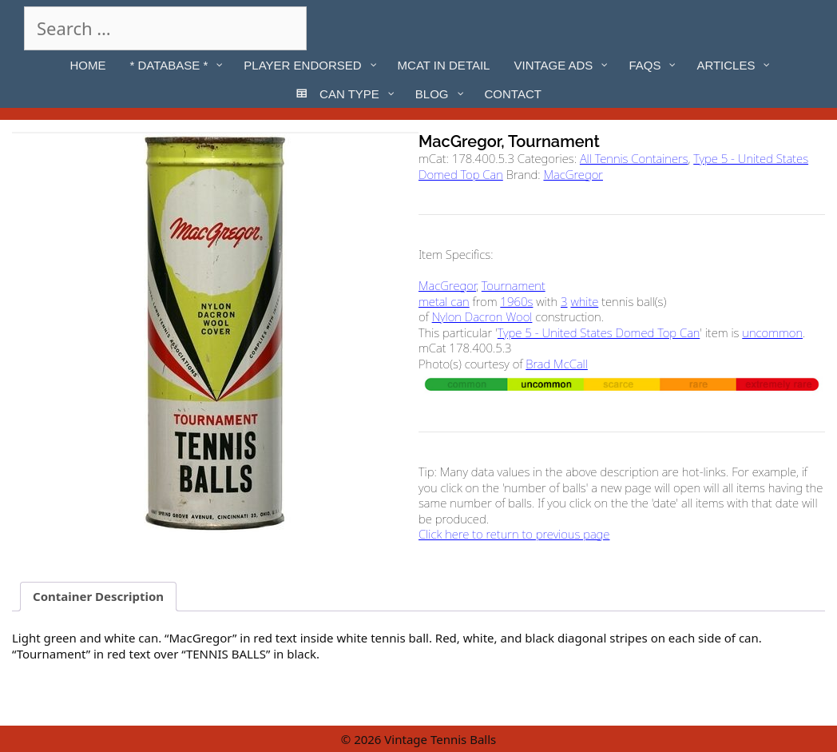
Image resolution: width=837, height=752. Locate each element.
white (584, 301)
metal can (444, 301)
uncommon (772, 332)
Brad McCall (557, 364)
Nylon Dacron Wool (482, 316)
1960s (516, 301)
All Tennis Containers (634, 158)
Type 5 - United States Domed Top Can (599, 332)
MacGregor (573, 174)
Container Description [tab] (98, 596)
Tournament (513, 285)
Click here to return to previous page (513, 534)
